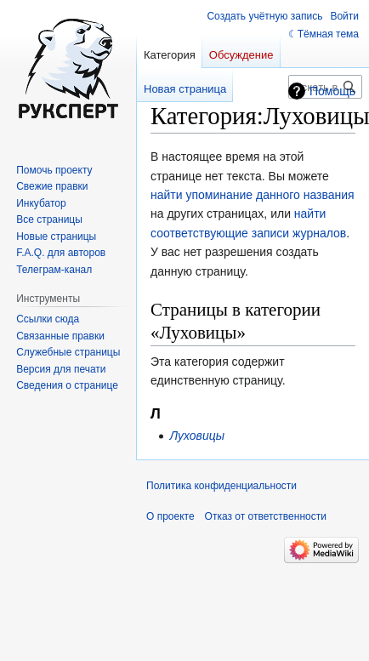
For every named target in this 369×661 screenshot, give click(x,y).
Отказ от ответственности (265, 516)
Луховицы (196, 435)
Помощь (332, 91)
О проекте (170, 516)
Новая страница (185, 89)
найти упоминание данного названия (252, 195)
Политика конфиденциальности (221, 486)
